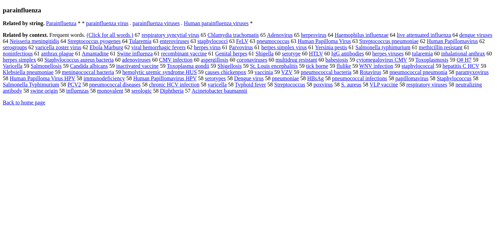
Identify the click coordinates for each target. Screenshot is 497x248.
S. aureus (351, 84)
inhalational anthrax (463, 53)
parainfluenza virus (107, 23)
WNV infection (376, 66)
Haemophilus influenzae (362, 35)
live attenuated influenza (424, 35)
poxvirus (323, 84)
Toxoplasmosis (431, 60)
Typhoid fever (250, 84)
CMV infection (176, 60)
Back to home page (24, 102)
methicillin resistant (440, 47)
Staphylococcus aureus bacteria (79, 60)
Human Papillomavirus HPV (165, 78)
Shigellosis (229, 66)
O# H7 (464, 60)
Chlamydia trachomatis (233, 35)
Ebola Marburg (106, 47)
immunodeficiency (104, 78)
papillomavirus (412, 78)
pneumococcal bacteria (326, 72)
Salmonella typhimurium (383, 47)
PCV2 (74, 84)
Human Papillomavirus (452, 41)
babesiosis (336, 60)
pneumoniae (285, 78)
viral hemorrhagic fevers (158, 47)
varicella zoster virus (58, 47)
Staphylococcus (454, 78)
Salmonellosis (46, 66)
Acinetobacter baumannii (219, 91)
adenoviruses (136, 60)
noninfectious (18, 53)
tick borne (317, 66)
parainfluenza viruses (156, 23)
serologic (141, 91)
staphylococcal (417, 66)
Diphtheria (172, 91)
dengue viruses (476, 35)
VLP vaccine (384, 84)
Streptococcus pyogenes (94, 41)
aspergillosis (214, 60)
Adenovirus (280, 35)
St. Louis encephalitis (274, 66)
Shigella (264, 53)
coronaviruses (252, 60)
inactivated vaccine (137, 66)
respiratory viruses (426, 84)
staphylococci (212, 41)
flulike (344, 66)
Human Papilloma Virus (324, 41)
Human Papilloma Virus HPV (42, 78)
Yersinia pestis (331, 47)
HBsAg (315, 78)
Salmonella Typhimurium (31, 84)
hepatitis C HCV (460, 66)
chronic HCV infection (174, 84)
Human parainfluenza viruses (216, 23)
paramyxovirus (472, 72)
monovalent (110, 91)
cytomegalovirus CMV (382, 60)
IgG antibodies (347, 53)
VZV (287, 72)
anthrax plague (57, 53)
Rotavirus (370, 72)
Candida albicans (89, 66)
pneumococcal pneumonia (418, 72)
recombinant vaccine (184, 53)
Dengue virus (249, 78)
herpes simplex (19, 60)
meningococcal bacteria (88, 72)
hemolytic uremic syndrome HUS (160, 72)
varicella (217, 84)
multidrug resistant (296, 60)
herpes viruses (387, 53)
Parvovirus (241, 47)
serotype (291, 53)
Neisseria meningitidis (34, 41)
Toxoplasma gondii (188, 66)
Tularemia (140, 41)
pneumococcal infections (359, 78)
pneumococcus (272, 41)
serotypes (215, 78)
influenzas (77, 91)
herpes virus (207, 47)
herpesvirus (314, 35)
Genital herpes (231, 53)
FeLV (242, 41)
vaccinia (264, 72)
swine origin (44, 91)
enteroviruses (174, 41)
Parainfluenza (61, 23)
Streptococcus (289, 84)
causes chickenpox (225, 72)
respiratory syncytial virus (170, 35)
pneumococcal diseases (115, 84)
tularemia (422, 53)
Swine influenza (135, 53)
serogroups (15, 47)
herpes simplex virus (284, 47)
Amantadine (95, 53)
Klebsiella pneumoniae (28, 72)
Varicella (12, 66)
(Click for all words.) (110, 35)
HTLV (316, 53)
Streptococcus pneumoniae (389, 41)
